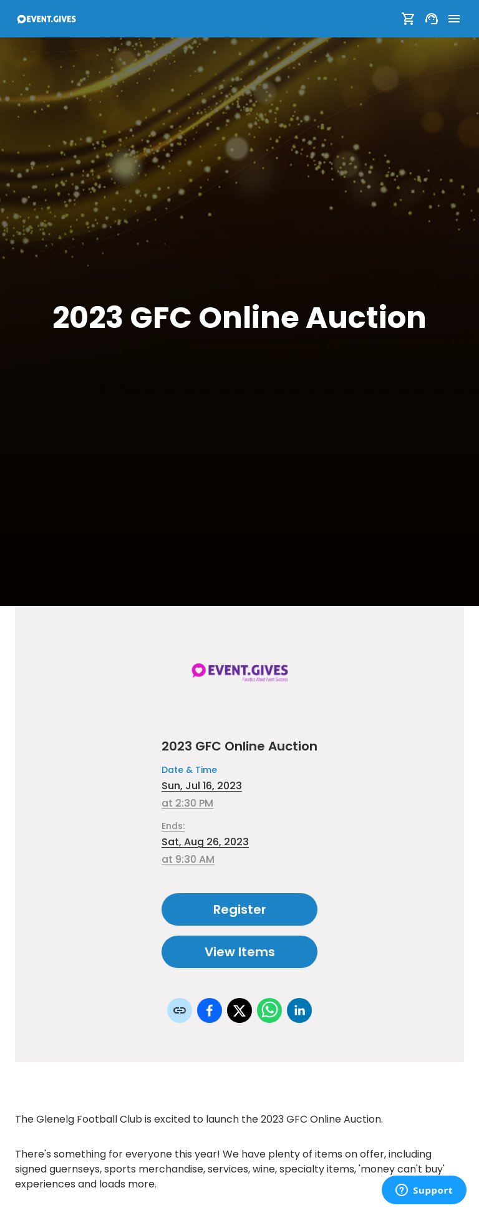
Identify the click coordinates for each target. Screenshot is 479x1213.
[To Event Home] (46, 18)
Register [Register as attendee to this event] (239, 909)
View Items (239, 952)
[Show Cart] (408, 18)
